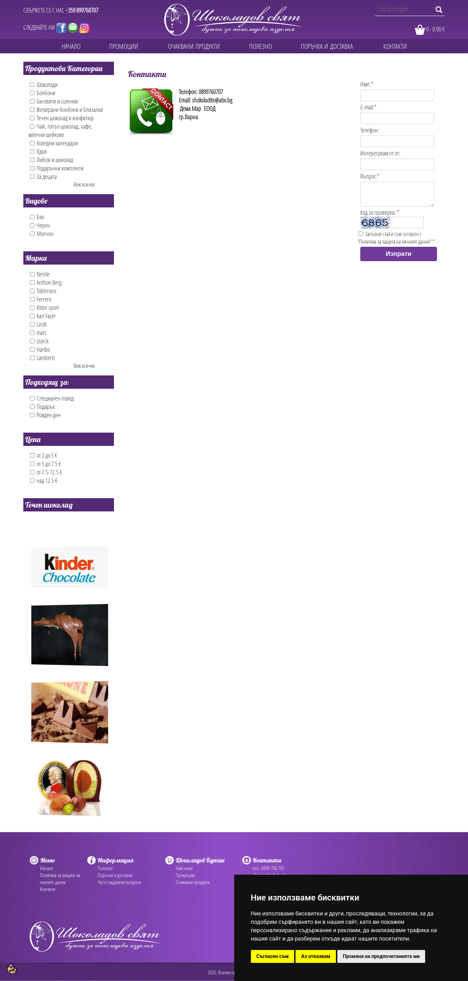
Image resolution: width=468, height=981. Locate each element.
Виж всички (84, 184)
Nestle (39, 274)
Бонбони (42, 93)
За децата (43, 176)
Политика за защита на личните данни (60, 878)
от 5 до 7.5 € (45, 463)
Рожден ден (45, 415)
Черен (40, 225)
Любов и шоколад (51, 159)
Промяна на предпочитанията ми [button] (381, 956)
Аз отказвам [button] (315, 956)
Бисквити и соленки (54, 101)
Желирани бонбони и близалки (66, 109)
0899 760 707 (272, 868)
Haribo (40, 349)
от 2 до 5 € (43, 455)
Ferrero (40, 299)
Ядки (38, 151)
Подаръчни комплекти (57, 168)
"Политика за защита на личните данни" (394, 246)
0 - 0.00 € (435, 29)
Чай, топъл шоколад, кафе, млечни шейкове (60, 130)
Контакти (47, 888)
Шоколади (44, 84)
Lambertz (42, 357)
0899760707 (211, 92)
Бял (37, 217)
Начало (46, 868)
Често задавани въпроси (119, 882)
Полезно (105, 868)
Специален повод (52, 398)
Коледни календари (54, 143)
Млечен (42, 233)
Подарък (42, 406)
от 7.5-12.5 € (46, 472)
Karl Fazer (43, 316)
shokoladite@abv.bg (212, 100)
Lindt (38, 324)
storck (39, 341)
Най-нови (184, 868)
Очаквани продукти (192, 882)
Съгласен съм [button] (272, 956)
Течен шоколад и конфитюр (62, 118)
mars (38, 332)
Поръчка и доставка (115, 875)
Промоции (185, 875)
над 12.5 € (43, 480)
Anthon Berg (46, 282)
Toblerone (43, 291)
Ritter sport (44, 307)
